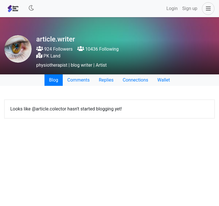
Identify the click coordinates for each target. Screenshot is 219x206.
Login (172, 8)
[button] (207, 8)
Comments (78, 80)
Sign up (189, 8)
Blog (53, 80)
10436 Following (98, 49)
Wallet (163, 80)
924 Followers (54, 49)
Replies (106, 80)
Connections (135, 80)
